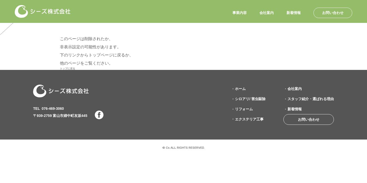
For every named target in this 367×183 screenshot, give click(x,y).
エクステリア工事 (249, 119)
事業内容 (239, 13)
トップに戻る (67, 68)
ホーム (240, 89)
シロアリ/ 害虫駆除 (250, 99)
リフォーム (244, 109)
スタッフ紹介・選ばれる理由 (310, 99)
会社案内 (266, 13)
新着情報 (293, 13)
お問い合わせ (333, 13)
